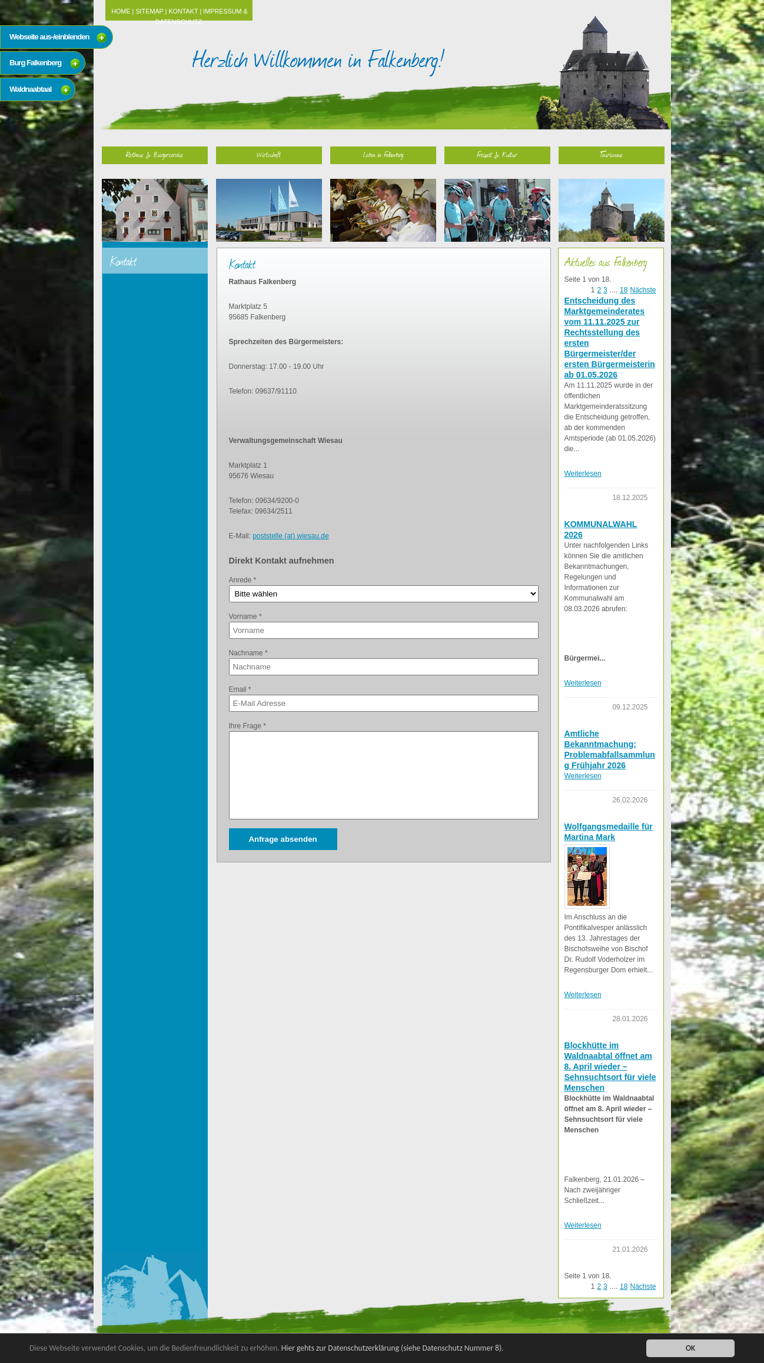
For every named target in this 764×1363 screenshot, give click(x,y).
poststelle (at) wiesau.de (290, 536)
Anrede (243, 580)
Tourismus (611, 154)
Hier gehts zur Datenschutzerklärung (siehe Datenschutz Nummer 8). (392, 1348)
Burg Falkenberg (35, 62)
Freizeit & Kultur (497, 154)
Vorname (245, 616)
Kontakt (183, 11)
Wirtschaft (269, 154)
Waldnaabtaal (30, 89)
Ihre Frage (247, 726)
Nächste (643, 290)
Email (240, 689)
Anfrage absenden (282, 839)
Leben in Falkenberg (383, 154)
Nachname (248, 653)
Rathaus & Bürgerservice (154, 154)
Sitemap (149, 11)
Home (120, 11)
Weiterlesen (583, 473)
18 (623, 290)
